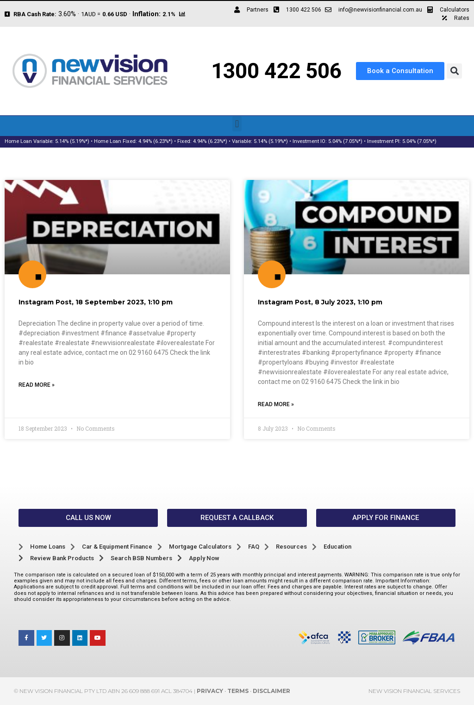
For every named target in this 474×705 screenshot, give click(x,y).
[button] (454, 71)
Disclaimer (271, 690)
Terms (238, 690)
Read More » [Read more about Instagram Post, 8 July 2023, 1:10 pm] (276, 404)
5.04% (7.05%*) (345, 141)
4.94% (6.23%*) (155, 141)
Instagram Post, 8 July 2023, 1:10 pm (320, 302)
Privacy (210, 690)
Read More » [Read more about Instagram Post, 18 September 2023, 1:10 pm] (37, 385)
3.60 (64, 14)
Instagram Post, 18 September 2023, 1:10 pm (96, 302)
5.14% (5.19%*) (72, 141)
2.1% (168, 14)
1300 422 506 (276, 70)
